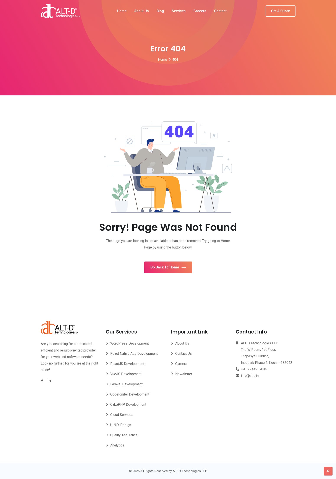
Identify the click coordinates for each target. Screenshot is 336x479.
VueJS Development (125, 374)
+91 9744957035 (254, 369)
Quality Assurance (124, 435)
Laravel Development (126, 384)
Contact (220, 11)
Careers (199, 11)
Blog (160, 11)
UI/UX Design (120, 425)
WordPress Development (129, 343)
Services (179, 11)
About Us (141, 11)
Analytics (117, 445)
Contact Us (183, 353)
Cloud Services (121, 415)
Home (122, 11)
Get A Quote (280, 11)
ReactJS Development (127, 364)
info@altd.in (250, 376)
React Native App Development (134, 353)
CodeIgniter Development (129, 394)
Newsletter (183, 374)
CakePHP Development (128, 404)
